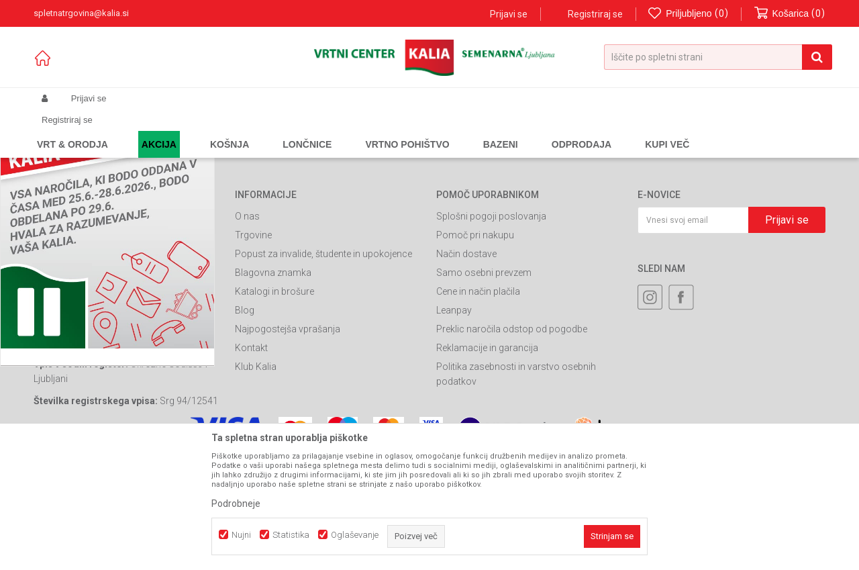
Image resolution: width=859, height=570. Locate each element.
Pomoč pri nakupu (475, 349)
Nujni (241, 535)
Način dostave (466, 368)
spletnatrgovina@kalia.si (131, 390)
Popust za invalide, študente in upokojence (323, 368)
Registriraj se (595, 14)
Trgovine (253, 349)
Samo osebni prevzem (484, 387)
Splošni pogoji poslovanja (491, 331)
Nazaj (256, 156)
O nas (247, 331)
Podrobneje (235, 503)
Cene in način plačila (478, 406)
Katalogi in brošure (274, 406)
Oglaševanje (354, 535)
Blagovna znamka (273, 387)
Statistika (290, 535)
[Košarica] (789, 14)
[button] (718, 57)
